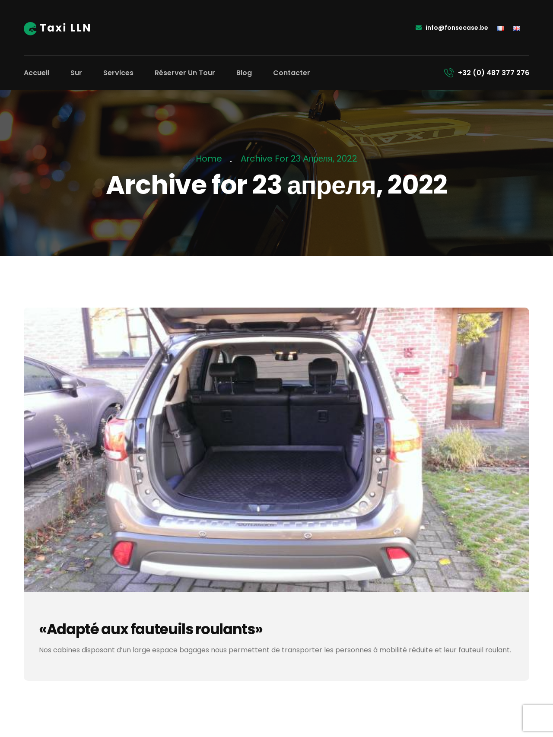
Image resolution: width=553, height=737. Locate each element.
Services (118, 73)
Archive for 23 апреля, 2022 (299, 158)
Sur (76, 73)
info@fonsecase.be (452, 27)
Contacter (291, 73)
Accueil (36, 73)
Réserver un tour (185, 73)
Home (211, 158)
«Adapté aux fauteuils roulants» (151, 629)
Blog (244, 73)
